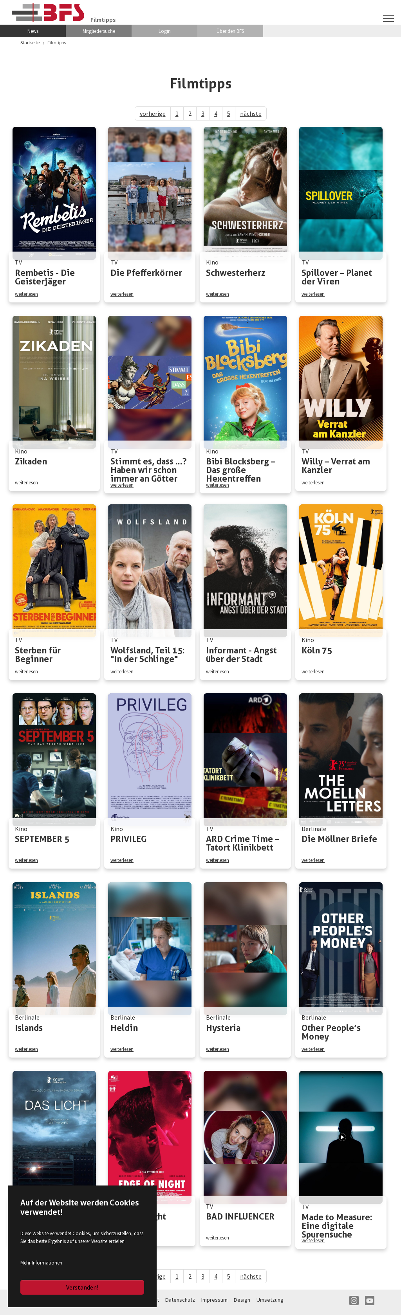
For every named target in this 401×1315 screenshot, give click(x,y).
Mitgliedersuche (99, 31)
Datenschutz (180, 1303)
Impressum (214, 1303)
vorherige (153, 113)
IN (354, 1304)
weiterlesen (26, 293)
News (32, 31)
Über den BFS (230, 31)
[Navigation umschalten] (388, 18)
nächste (251, 113)
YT (369, 1304)
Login (165, 31)
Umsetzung (270, 1303)
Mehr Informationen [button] (41, 1262)
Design (242, 1303)
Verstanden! (82, 1287)
